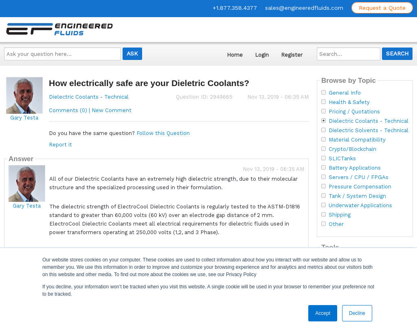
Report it (60, 145)
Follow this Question (163, 133)
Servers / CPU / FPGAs (358, 177)
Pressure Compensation (360, 187)
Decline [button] (357, 313)
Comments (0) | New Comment (90, 110)
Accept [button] (322, 313)
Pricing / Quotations (354, 112)
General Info (345, 93)
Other (336, 224)
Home (235, 55)
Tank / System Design (357, 196)
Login (262, 55)
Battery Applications (355, 168)
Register (292, 55)
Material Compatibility (357, 140)
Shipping (340, 215)
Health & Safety (349, 102)
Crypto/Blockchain (352, 149)
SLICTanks (342, 159)
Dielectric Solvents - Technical (368, 130)
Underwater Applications (360, 205)
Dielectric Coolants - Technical (89, 97)
